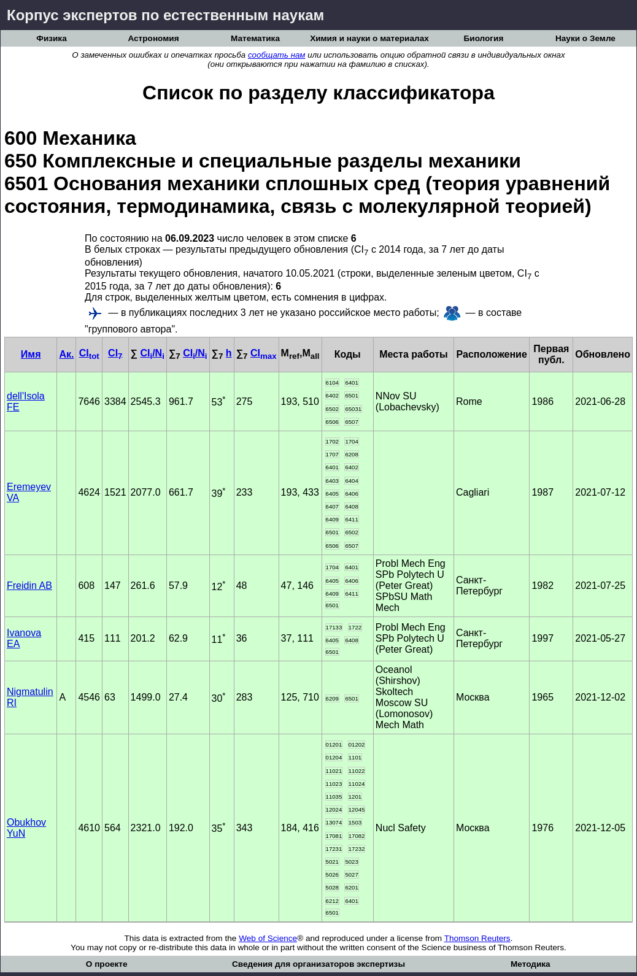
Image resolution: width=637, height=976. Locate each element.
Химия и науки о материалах (369, 38)
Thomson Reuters (477, 938)
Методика (530, 964)
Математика (255, 38)
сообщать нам (277, 55)
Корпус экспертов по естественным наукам (165, 15)
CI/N (152, 353)
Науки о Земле (585, 38)
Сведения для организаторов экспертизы (318, 964)
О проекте (107, 964)
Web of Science (268, 938)
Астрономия (153, 38)
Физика (51, 38)
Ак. (66, 354)
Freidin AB (29, 585)
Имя (31, 354)
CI (89, 353)
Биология (484, 38)
